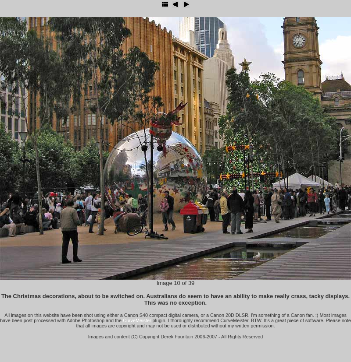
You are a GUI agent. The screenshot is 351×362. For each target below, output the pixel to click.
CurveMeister (137, 320)
